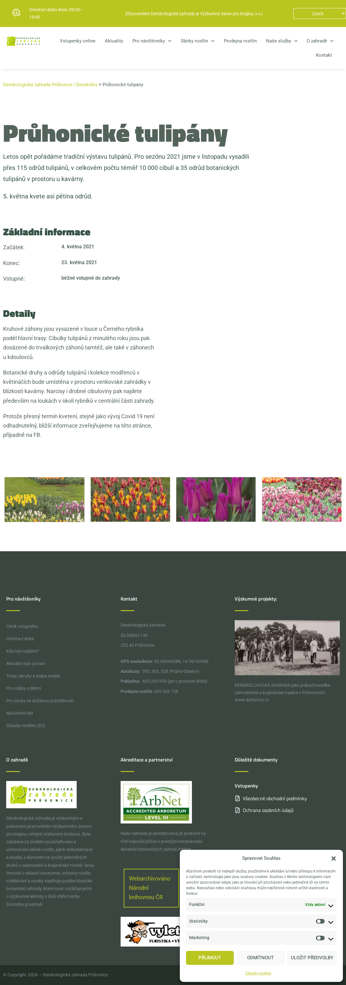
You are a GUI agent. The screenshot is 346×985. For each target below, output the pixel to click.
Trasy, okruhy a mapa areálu (33, 675)
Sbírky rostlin (198, 41)
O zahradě (320, 41)
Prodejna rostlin (240, 41)
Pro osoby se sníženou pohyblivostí (39, 700)
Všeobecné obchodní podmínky (275, 798)
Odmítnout (260, 958)
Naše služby (282, 41)
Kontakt (324, 55)
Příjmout (209, 958)
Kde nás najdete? (22, 651)
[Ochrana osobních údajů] (237, 810)
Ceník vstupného (22, 626)
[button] (333, 858)
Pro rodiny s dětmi (23, 688)
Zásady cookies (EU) (25, 725)
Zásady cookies (258, 973)
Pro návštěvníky (151, 41)
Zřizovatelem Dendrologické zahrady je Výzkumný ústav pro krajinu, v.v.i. (194, 13)
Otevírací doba (20, 638)
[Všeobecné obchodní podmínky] (237, 798)
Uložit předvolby (312, 958)
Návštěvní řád (19, 713)
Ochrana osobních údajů (268, 810)
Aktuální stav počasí (25, 663)
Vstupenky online (77, 41)
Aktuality (114, 41)
